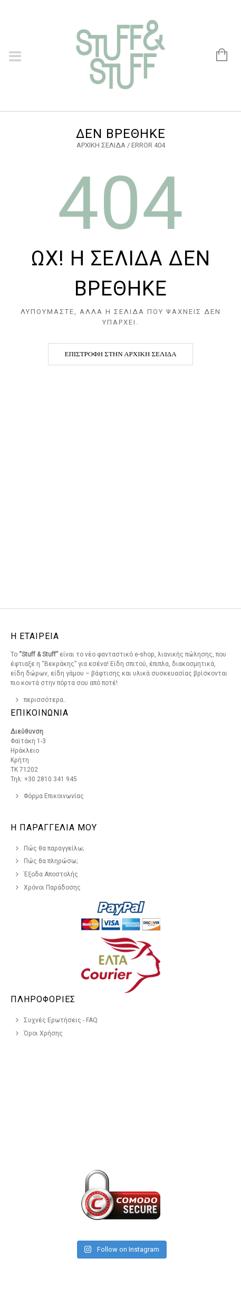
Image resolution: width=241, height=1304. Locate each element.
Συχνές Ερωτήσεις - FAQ (61, 1020)
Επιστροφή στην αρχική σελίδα (120, 354)
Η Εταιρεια (35, 636)
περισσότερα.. (45, 700)
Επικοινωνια (40, 713)
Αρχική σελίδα (101, 145)
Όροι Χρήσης (43, 1033)
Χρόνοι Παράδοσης (52, 887)
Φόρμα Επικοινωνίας (54, 796)
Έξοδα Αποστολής (51, 874)
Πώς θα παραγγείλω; (54, 848)
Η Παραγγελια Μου (54, 827)
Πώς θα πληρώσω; (51, 861)
